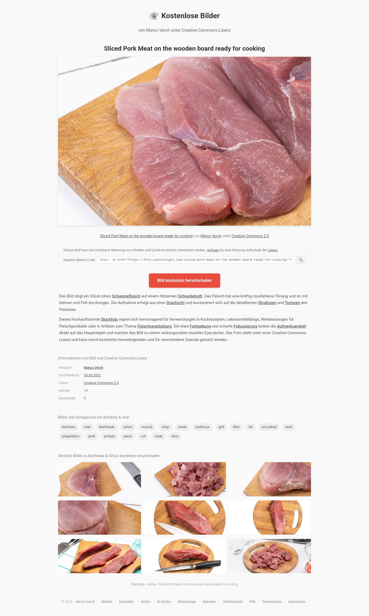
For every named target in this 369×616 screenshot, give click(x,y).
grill (221, 428)
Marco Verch (210, 236)
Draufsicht (176, 303)
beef (288, 428)
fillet (236, 428)
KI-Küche (164, 602)
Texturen (292, 303)
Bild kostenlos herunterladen (184, 281)
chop (165, 428)
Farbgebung (200, 327)
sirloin (128, 428)
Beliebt (107, 602)
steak (182, 428)
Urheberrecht (232, 602)
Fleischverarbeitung (154, 327)
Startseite (138, 585)
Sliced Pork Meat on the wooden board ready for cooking (146, 236)
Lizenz (273, 250)
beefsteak (106, 428)
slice (174, 437)
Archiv (151, 585)
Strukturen (267, 303)
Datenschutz (271, 602)
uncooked (269, 428)
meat (158, 437)
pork (91, 437)
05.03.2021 (92, 376)
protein (109, 437)
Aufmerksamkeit (291, 327)
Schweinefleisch (126, 297)
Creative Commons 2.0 (250, 236)
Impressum (296, 602)
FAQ (252, 602)
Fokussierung (245, 327)
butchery (68, 428)
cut (143, 437)
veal (87, 428)
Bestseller (126, 602)
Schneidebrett (190, 297)
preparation (70, 437)
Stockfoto (109, 320)
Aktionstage (187, 602)
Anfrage (213, 250)
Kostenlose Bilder (184, 16)
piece (128, 437)
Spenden (209, 602)
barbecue (202, 428)
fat (251, 428)
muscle (147, 428)
